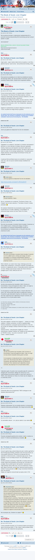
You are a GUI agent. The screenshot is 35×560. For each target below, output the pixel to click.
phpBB (15, 546)
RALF (2, 53)
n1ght (6, 241)
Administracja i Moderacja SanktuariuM (14, 17)
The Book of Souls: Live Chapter (13, 15)
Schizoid (6, 84)
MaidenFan (7, 166)
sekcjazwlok (8, 486)
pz (1, 274)
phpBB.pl (24, 547)
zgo (6, 476)
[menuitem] (5, 9)
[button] (12, 22)
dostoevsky (7, 67)
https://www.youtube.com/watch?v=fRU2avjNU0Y (13, 182)
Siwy (2, 135)
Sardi (5, 25)
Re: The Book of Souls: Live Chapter (12, 58)
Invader (7, 177)
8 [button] (26, 22)
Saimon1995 (7, 338)
